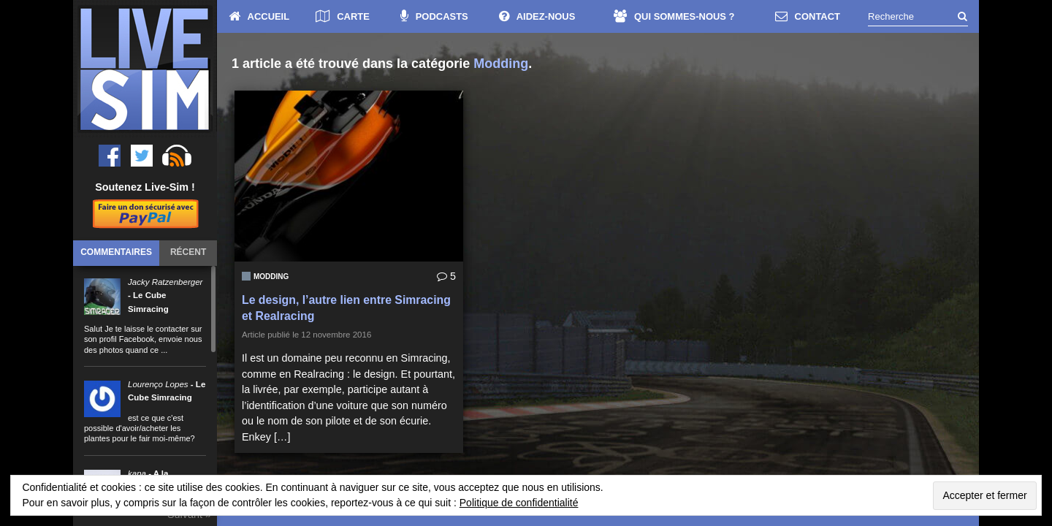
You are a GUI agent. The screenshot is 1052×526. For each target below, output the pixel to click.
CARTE (343, 16)
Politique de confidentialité (519, 502)
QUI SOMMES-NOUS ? (674, 16)
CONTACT (807, 16)
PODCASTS (434, 16)
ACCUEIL (259, 16)
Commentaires (116, 252)
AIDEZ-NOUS (537, 16)
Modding (271, 276)
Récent (188, 252)
